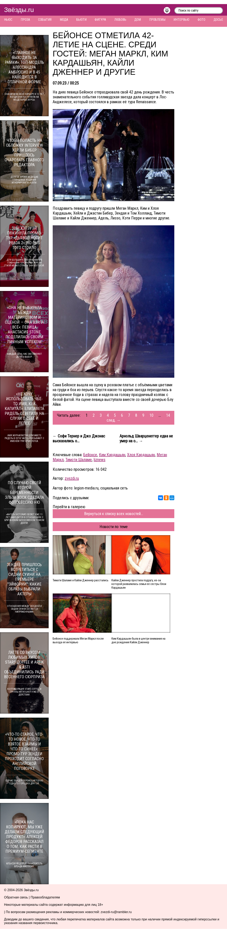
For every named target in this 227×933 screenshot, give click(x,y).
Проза (25, 20)
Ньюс (8, 20)
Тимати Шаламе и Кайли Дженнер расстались (80, 580)
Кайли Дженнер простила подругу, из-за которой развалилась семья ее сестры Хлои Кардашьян (138, 583)
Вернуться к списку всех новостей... (113, 513)
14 (168, 415)
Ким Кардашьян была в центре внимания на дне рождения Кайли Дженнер (138, 640)
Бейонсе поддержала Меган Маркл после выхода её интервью (78, 640)
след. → (114, 420)
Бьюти (81, 20)
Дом (137, 20)
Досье (218, 20)
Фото (201, 20)
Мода (64, 20)
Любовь (120, 20)
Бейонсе (90, 454)
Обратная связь (16, 897)
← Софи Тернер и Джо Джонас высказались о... (79, 438)
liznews (99, 459)
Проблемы (157, 20)
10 (151, 415)
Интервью (181, 20)
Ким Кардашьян (112, 454)
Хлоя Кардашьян (141, 454)
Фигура (100, 20)
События (44, 20)
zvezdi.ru (72, 478)
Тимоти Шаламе (78, 459)
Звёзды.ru (19, 9)
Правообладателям (45, 897)
